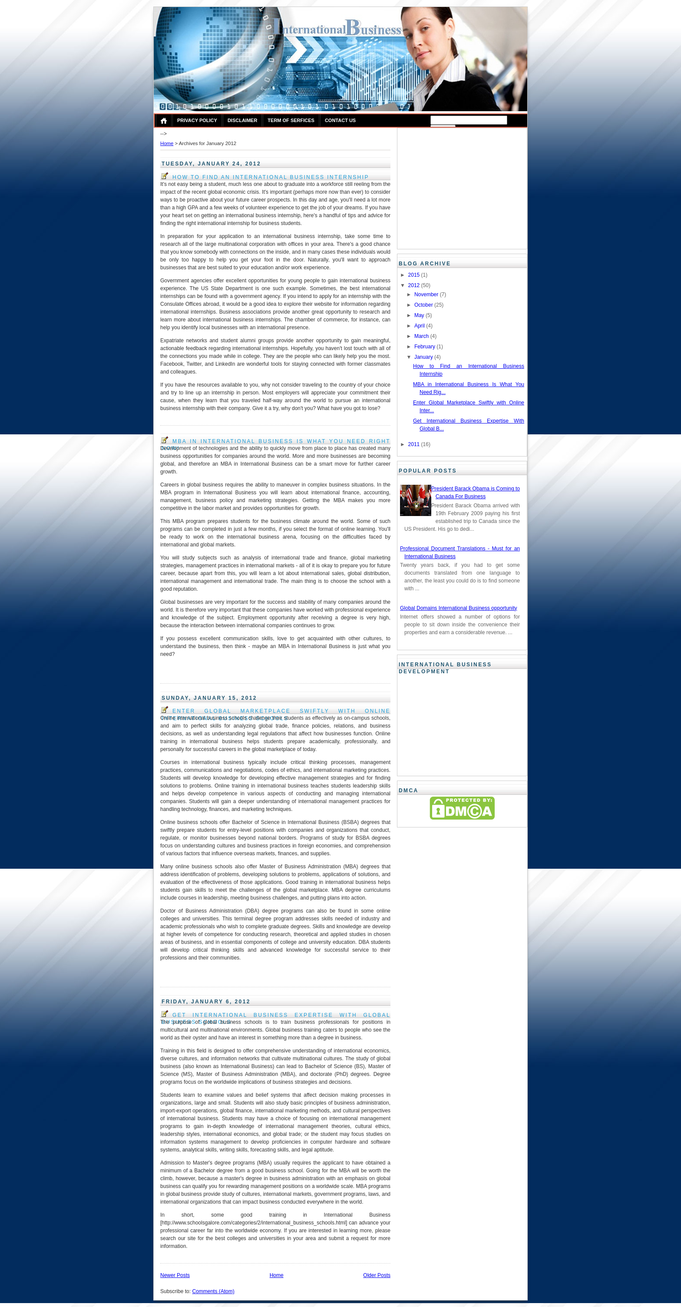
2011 (414, 444)
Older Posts (376, 1275)
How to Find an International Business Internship (265, 176)
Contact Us (340, 120)
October (424, 305)
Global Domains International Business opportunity (458, 608)
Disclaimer (242, 120)
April (420, 326)
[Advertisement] (454, 187)
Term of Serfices (291, 120)
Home (166, 143)
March (422, 336)
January (424, 357)
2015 (414, 275)
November (427, 294)
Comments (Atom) (213, 1291)
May (420, 315)
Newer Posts (175, 1275)
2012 (414, 285)
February (425, 347)
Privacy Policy (197, 120)
